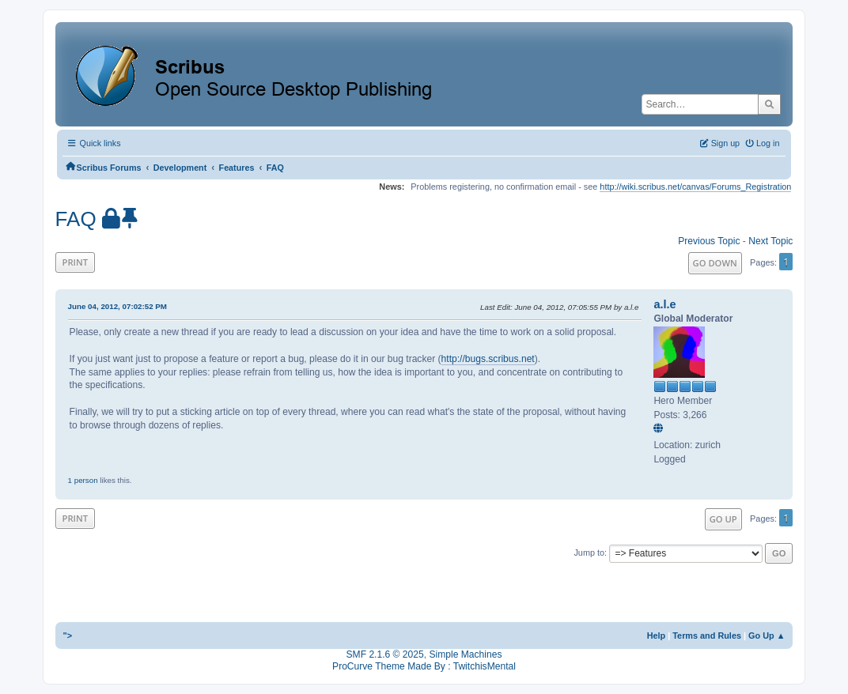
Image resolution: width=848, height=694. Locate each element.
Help (656, 635)
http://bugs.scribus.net (488, 358)
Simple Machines (465, 654)
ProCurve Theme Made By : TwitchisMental (424, 666)
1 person (83, 480)
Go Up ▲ (766, 635)
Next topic (770, 241)
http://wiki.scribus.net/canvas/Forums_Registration (695, 186)
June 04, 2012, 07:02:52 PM (117, 306)
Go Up (723, 519)
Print (75, 262)
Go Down (715, 263)
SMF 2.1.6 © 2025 (385, 654)
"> (68, 635)
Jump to (589, 552)
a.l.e (664, 304)
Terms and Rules (706, 635)
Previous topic (709, 241)
